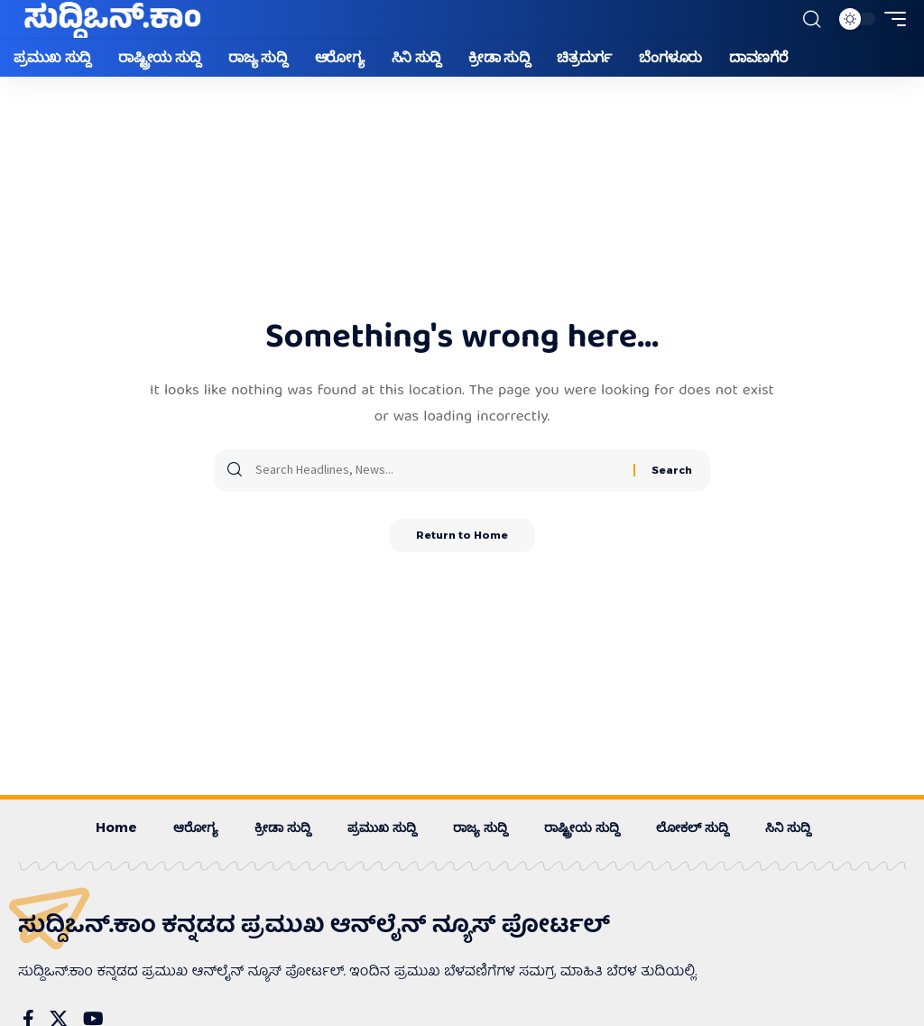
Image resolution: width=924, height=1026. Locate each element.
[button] (811, 19)
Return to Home (462, 536)
